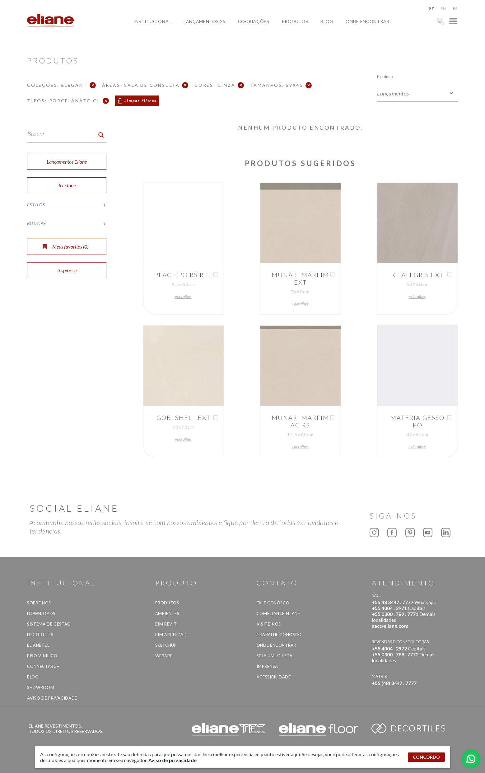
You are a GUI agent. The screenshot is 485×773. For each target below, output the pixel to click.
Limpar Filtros (140, 100)
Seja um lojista (275, 655)
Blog (326, 21)
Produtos (295, 21)
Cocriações (253, 21)
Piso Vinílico (42, 655)
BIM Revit (166, 624)
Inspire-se (67, 270)
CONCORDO (426, 757)
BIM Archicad (171, 634)
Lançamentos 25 (205, 21)
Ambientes (167, 613)
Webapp (164, 655)
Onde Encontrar (367, 21)
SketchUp (166, 645)
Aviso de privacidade (52, 698)
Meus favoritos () (65, 246)
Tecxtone (67, 185)
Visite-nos (269, 624)
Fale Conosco (273, 602)
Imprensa (267, 666)
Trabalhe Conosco (279, 634)
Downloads (41, 613)
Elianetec (38, 645)
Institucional (152, 21)
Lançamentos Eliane (67, 162)
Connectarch (43, 666)
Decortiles (40, 634)
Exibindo (385, 76)
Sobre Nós (39, 602)
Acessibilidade (274, 676)
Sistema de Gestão (49, 624)
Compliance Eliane (278, 613)
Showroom (40, 687)
